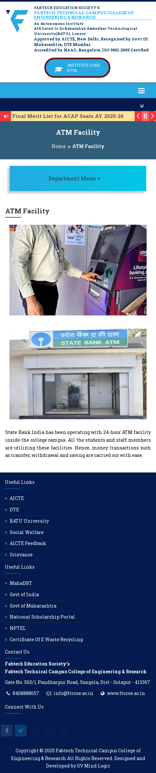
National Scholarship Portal (42, 617)
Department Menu (93, 178)
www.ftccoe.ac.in (126, 693)
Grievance (21, 554)
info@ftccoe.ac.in (73, 693)
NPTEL (18, 628)
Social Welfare (27, 532)
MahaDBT (21, 583)
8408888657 (26, 693)
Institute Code (83, 65)
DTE (14, 509)
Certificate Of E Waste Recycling (46, 639)
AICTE (17, 498)
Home (58, 146)
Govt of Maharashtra (33, 606)
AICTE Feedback (28, 543)
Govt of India (24, 594)
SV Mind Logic (93, 766)
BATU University (29, 521)
